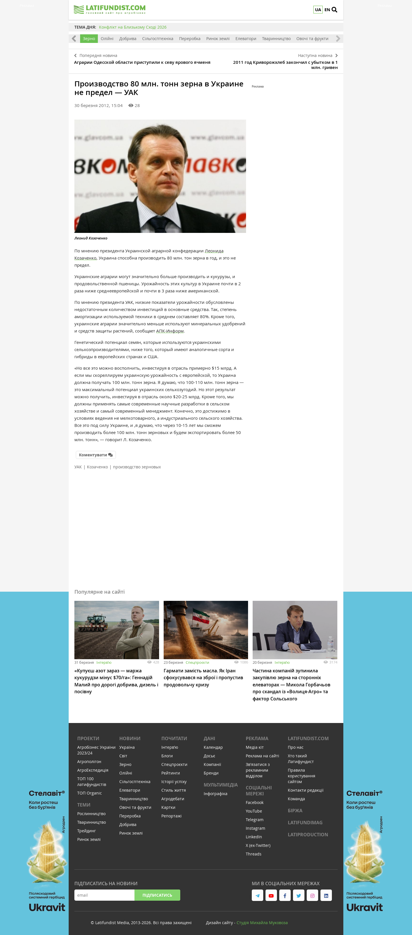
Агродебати (172, 796)
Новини (129, 736)
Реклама (257, 736)
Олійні (107, 38)
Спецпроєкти (197, 660)
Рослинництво (91, 811)
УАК (78, 465)
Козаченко (97, 465)
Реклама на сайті (262, 753)
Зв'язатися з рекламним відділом (258, 768)
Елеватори (245, 38)
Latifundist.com (308, 736)
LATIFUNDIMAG (305, 820)
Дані (209, 736)
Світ (123, 753)
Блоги (167, 753)
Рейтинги (170, 771)
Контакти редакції (306, 788)
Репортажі (171, 814)
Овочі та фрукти (312, 38)
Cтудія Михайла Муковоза (262, 920)
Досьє (209, 753)
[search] (336, 10)
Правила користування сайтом (301, 773)
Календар (213, 745)
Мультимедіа (221, 783)
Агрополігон (89, 759)
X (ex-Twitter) (258, 843)
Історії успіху (174, 779)
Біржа (295, 808)
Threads (254, 852)
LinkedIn (254, 834)
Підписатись (157, 893)
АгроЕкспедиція (92, 768)
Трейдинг (86, 828)
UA (318, 10)
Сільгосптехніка (157, 38)
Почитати (174, 736)
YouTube (254, 809)
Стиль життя (173, 788)
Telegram (255, 817)
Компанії (212, 762)
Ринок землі (218, 38)
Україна (127, 745)
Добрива (127, 38)
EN (327, 10)
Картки (168, 805)
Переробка (190, 38)
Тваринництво (276, 38)
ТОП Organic (89, 791)
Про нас (296, 745)
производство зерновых (137, 465)
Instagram (255, 826)
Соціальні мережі (259, 789)
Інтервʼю (104, 660)
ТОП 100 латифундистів (91, 779)
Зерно (89, 38)
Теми (83, 803)
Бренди (211, 771)
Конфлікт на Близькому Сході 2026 (133, 27)
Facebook (255, 800)
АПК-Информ (170, 330)
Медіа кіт (255, 745)
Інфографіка (215, 791)
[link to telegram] (257, 893)
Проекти (88, 736)
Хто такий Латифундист (301, 756)
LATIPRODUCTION (308, 832)
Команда (296, 796)
